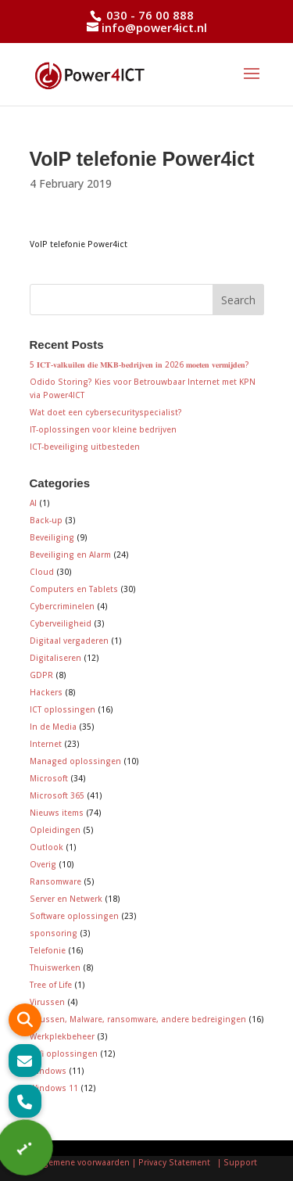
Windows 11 (54, 1087)
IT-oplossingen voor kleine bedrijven (103, 429)
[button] (25, 1101)
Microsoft (49, 778)
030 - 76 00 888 (148, 15)
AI (33, 502)
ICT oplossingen (62, 709)
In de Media (53, 726)
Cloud (42, 571)
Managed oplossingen (75, 761)
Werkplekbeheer (62, 1036)
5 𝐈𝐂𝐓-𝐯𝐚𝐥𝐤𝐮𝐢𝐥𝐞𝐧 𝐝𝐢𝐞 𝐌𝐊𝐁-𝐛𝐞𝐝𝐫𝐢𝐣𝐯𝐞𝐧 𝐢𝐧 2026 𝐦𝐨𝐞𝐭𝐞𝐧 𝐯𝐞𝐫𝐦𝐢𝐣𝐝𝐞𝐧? (139, 364)
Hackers (46, 692)
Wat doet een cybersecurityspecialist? (106, 412)
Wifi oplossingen (64, 1053)
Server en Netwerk (66, 898)
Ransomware (55, 881)
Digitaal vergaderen (69, 640)
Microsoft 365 (57, 795)
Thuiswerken (55, 967)
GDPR (41, 674)
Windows (48, 1070)
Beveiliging (52, 537)
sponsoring (53, 933)
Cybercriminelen (62, 606)
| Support (236, 1162)
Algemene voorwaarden (83, 1162)
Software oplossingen (74, 915)
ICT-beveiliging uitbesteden (85, 446)
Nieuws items (57, 812)
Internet (46, 743)
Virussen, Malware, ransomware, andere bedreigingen (138, 1019)
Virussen (47, 1001)
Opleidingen (55, 829)
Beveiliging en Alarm (70, 554)
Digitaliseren (55, 657)
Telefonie (48, 950)
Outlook (46, 847)
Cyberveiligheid (60, 623)
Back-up (46, 520)
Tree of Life (51, 984)
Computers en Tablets (74, 588)
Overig (43, 864)
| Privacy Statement (173, 1162)
